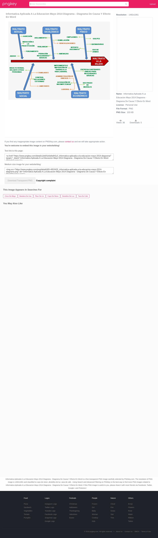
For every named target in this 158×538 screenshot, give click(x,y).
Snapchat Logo (50, 518)
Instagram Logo (51, 504)
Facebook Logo (51, 514)
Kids (93, 521)
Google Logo (50, 521)
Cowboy (95, 518)
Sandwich (27, 507)
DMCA (137, 531)
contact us (69, 142)
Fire (112, 507)
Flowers (131, 507)
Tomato (27, 514)
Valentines (73, 514)
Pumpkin (27, 518)
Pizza (26, 504)
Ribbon (131, 518)
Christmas (73, 504)
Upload (153, 4)
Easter (71, 518)
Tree (112, 518)
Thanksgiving (74, 511)
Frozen (94, 504)
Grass (113, 511)
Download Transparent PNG (20, 180)
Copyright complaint (46, 180)
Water (130, 514)
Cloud (113, 504)
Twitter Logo (49, 507)
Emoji (130, 504)
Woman (95, 514)
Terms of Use (146, 531)
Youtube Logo (50, 511)
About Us (119, 531)
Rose (130, 511)
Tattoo (130, 521)
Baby (94, 511)
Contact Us (128, 531)
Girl (93, 507)
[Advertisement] (59, 118)
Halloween (73, 507)
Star (112, 514)
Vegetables (28, 511)
